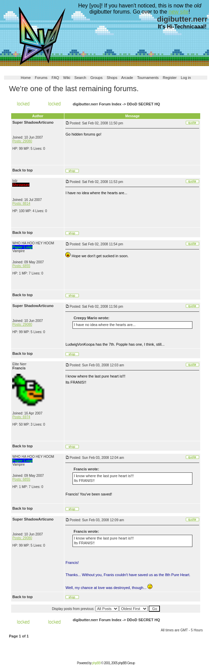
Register (170, 78)
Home (25, 78)
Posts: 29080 (22, 141)
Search (80, 78)
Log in (186, 78)
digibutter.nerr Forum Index (97, 104)
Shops (112, 78)
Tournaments (148, 78)
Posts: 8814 (21, 203)
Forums (41, 78)
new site (179, 12)
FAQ (55, 78)
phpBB (96, 663)
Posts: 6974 (21, 417)
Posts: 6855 (21, 266)
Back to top (22, 170)
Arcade (127, 78)
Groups (96, 78)
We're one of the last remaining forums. (74, 88)
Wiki (66, 78)
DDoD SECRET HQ (143, 104)
